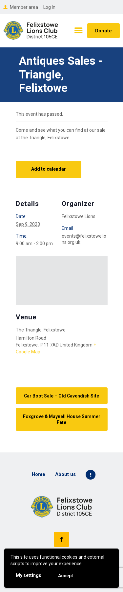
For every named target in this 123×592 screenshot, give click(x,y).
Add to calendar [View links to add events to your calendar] (48, 169)
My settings (28, 575)
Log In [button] (49, 7)
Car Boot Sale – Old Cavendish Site (61, 395)
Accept (65, 575)
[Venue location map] (62, 280)
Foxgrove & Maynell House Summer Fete (61, 419)
